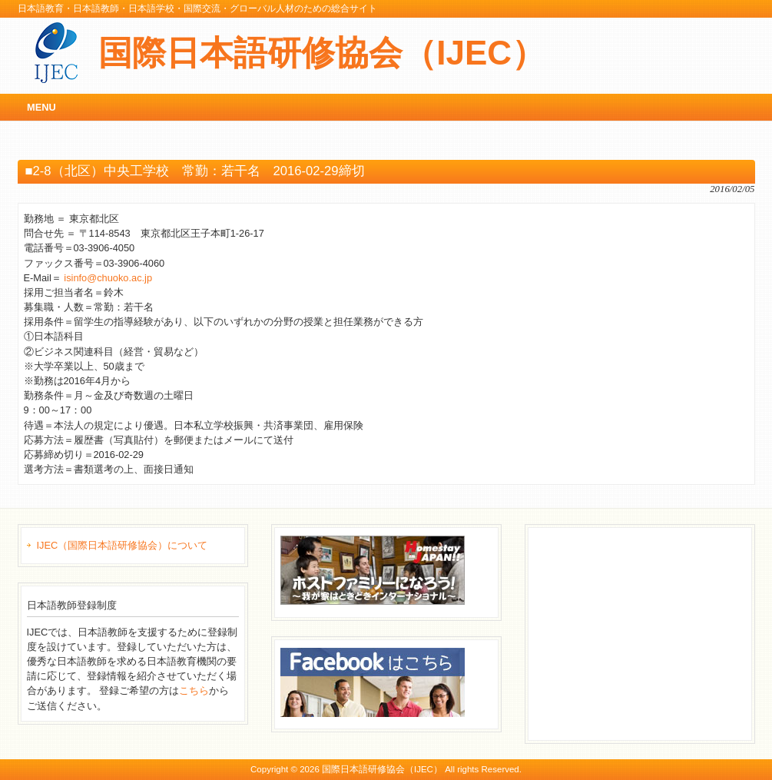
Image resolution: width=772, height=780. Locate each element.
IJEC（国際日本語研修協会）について (122, 545)
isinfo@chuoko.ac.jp (108, 278)
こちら (194, 690)
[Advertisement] (649, 632)
